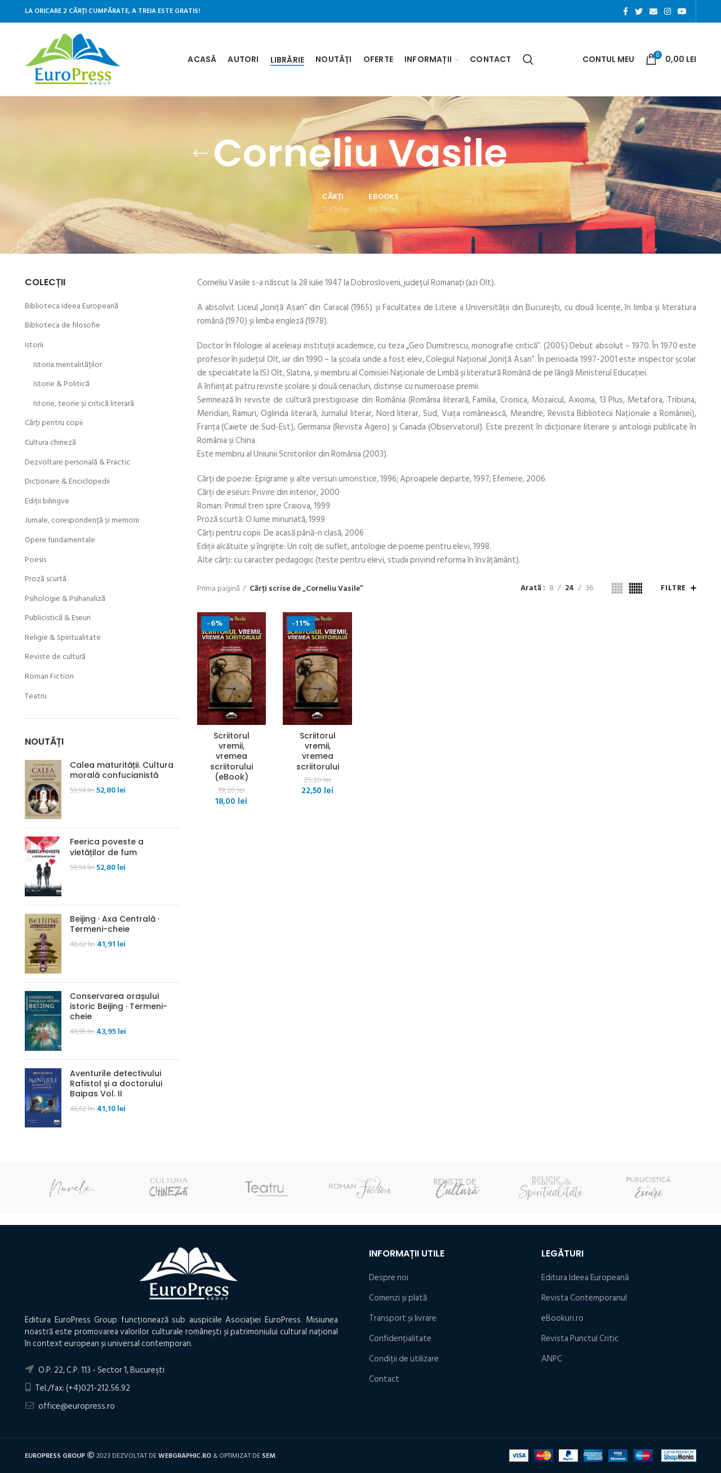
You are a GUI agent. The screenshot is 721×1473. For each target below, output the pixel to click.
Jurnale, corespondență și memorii (82, 520)
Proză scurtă (45, 579)
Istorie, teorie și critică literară (83, 403)
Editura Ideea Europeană (585, 1278)
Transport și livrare (403, 1318)
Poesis (35, 559)
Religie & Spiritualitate (63, 637)
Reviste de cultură (55, 656)
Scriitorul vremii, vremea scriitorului (317, 751)
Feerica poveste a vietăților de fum (107, 847)
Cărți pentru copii (54, 422)
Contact (384, 1379)
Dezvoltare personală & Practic (77, 462)
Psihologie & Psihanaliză (65, 598)
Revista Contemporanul (584, 1298)
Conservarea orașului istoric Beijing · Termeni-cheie (118, 1006)
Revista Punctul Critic (579, 1339)
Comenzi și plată (398, 1298)
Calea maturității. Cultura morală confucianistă (121, 770)
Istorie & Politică (61, 384)
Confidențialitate (400, 1339)
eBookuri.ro (562, 1318)
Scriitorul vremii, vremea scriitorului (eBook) (231, 756)
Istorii (34, 345)
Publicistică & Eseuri (58, 617)
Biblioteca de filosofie (62, 325)
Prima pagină (218, 588)
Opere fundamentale (60, 540)
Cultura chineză (50, 442)
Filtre (673, 588)
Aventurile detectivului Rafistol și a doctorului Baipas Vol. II (116, 1083)
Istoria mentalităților (67, 364)
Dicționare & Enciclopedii (67, 481)
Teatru (36, 696)
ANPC (551, 1359)
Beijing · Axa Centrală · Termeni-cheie (114, 924)
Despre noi (388, 1278)
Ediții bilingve (47, 501)
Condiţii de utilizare (404, 1359)
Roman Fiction (49, 676)
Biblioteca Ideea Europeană (71, 306)
